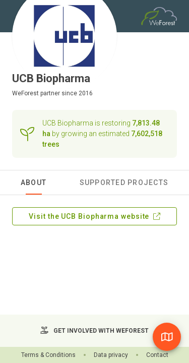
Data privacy (111, 354)
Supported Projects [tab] (124, 182)
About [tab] (33, 182)
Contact (157, 354)
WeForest (25, 93)
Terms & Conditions (48, 354)
